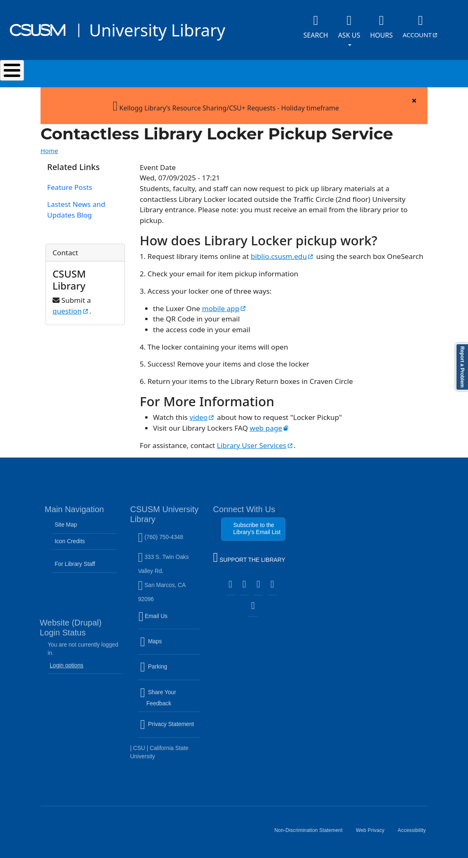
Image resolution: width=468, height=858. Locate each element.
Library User (255, 445)
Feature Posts (69, 187)
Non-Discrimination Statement (312, 833)
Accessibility (415, 833)
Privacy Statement (170, 729)
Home (49, 150)
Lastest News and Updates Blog (76, 209)
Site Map (66, 525)
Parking (170, 672)
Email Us (170, 621)
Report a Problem (462, 367)
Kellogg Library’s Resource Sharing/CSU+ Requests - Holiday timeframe (226, 105)
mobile (224, 308)
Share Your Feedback (158, 698)
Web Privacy (373, 833)
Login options (67, 665)
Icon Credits (70, 541)
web (270, 428)
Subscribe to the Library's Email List (257, 528)
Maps (168, 646)
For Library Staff (75, 564)
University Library (157, 30)
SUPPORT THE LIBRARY (249, 558)
